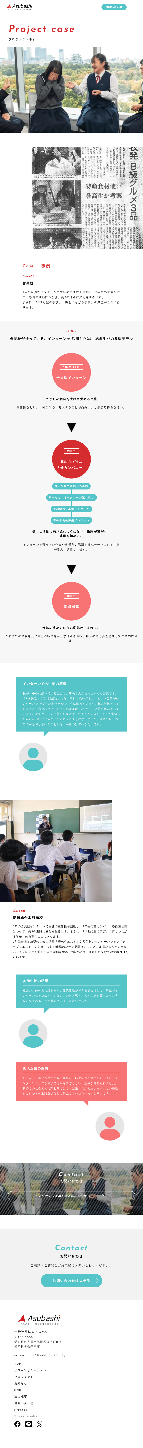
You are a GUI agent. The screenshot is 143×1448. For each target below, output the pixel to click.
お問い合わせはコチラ (71, 1281)
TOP (17, 1363)
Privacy (21, 1409)
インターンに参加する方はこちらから (63, 1195)
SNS (18, 1389)
